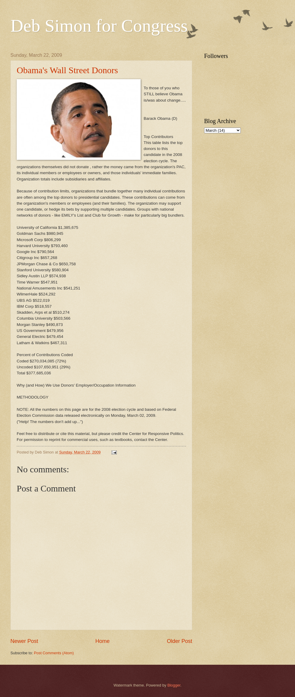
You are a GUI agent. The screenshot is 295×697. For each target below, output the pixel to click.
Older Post (179, 641)
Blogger (174, 685)
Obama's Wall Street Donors (67, 70)
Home (102, 641)
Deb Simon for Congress (99, 26)
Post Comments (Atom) (54, 653)
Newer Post (24, 641)
